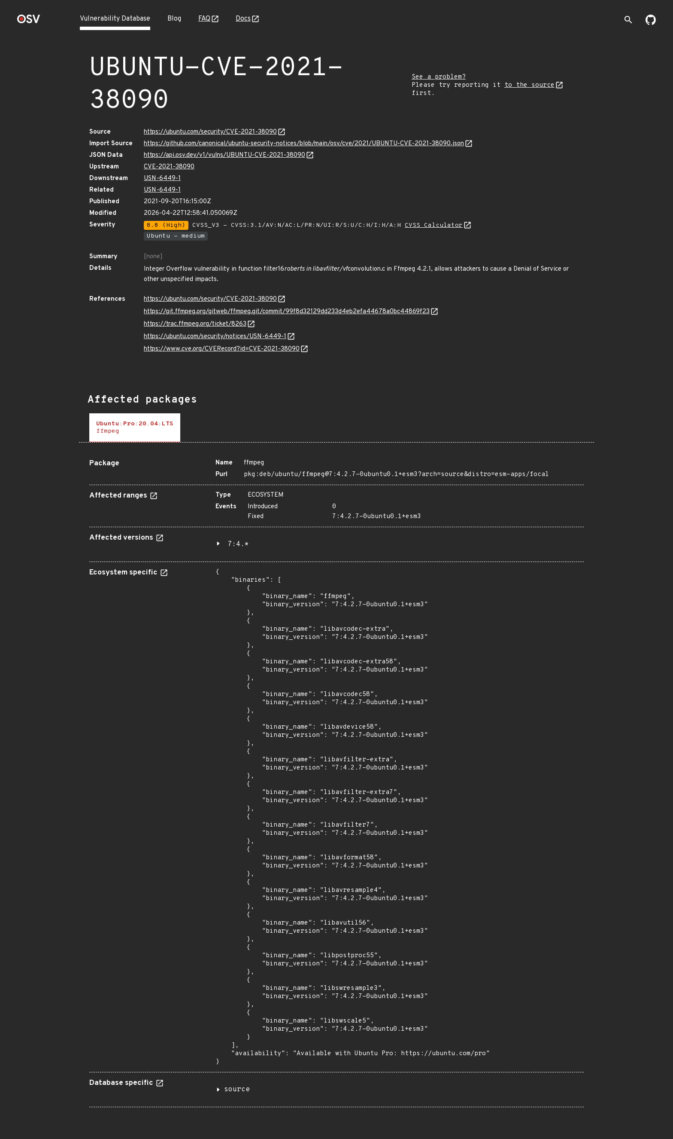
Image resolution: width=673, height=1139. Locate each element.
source (237, 1089)
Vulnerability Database (115, 19)
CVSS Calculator (434, 225)
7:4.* (238, 544)
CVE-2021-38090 (169, 167)
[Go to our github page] (651, 23)
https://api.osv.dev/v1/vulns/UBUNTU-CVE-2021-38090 (224, 155)
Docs (243, 19)
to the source (529, 85)
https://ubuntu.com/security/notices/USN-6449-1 (215, 337)
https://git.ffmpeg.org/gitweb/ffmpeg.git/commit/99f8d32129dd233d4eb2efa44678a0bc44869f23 (287, 312)
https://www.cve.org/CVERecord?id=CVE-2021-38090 (222, 349)
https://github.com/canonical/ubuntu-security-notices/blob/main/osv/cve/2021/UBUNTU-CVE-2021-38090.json (304, 144)
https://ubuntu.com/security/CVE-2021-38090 (210, 132)
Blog (174, 19)
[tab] (134, 427)
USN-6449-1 (162, 178)
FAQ (204, 19)
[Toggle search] (628, 19)
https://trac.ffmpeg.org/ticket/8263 (195, 324)
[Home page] (28, 21)
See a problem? (439, 77)
